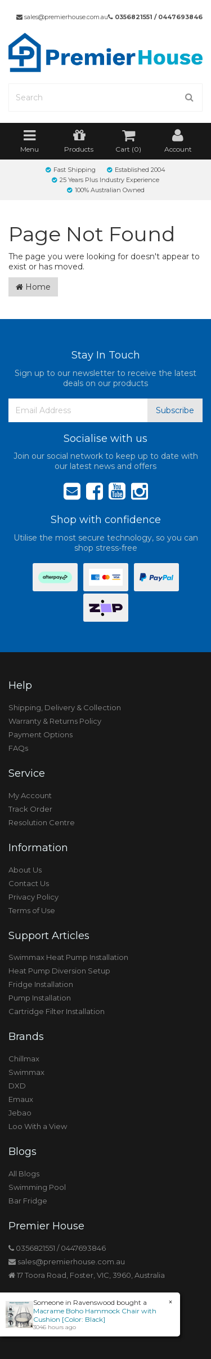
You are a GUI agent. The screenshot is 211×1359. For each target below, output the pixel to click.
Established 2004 (136, 170)
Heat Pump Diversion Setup (59, 970)
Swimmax (26, 1072)
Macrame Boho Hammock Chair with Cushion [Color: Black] (94, 1315)
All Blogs (23, 1173)
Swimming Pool (37, 1187)
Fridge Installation (40, 984)
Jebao (20, 1112)
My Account (30, 795)
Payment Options (40, 734)
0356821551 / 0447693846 (155, 17)
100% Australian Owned (106, 190)
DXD (17, 1085)
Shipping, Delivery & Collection (64, 707)
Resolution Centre (41, 822)
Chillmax (23, 1058)
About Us (25, 869)
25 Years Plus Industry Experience (105, 180)
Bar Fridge (27, 1200)
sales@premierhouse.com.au (62, 17)
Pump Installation (39, 997)
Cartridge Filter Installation (56, 1011)
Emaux (20, 1099)
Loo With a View (37, 1126)
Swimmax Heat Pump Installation (68, 957)
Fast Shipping (71, 170)
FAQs (18, 747)
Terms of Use (31, 910)
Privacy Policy (33, 896)
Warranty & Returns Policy (54, 720)
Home (33, 287)
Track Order (30, 808)
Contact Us (28, 883)
